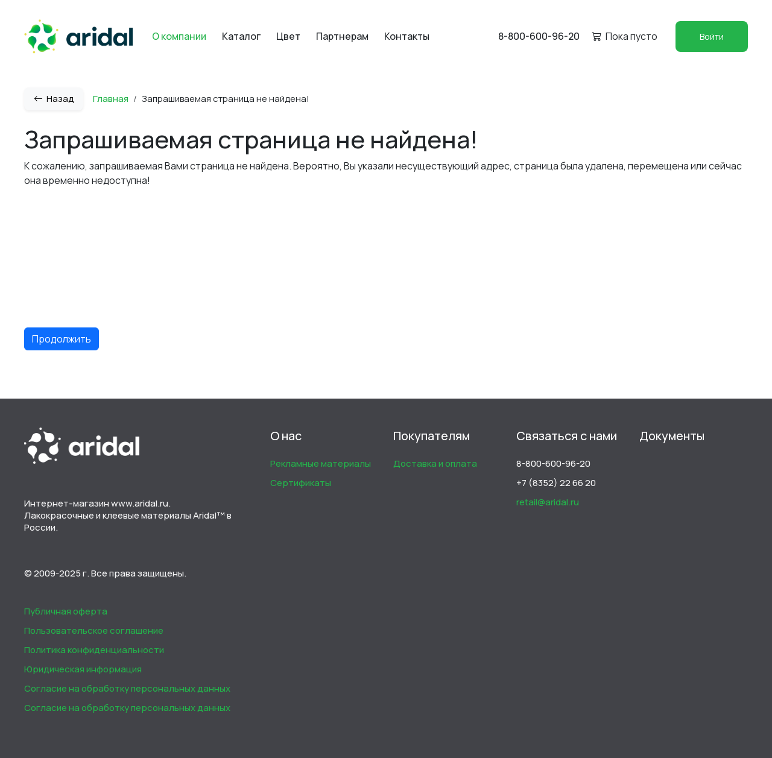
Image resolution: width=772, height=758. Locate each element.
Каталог (241, 36)
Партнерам (342, 36)
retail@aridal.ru (547, 502)
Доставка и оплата (435, 463)
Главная (110, 98)
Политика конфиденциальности (94, 649)
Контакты (406, 36)
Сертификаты (300, 482)
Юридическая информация (83, 669)
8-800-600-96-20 (539, 36)
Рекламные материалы (320, 463)
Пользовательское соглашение (93, 630)
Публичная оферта (65, 611)
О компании (179, 36)
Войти (712, 36)
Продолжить (61, 339)
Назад (54, 98)
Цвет (288, 36)
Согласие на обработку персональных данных (127, 688)
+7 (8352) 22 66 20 (556, 482)
